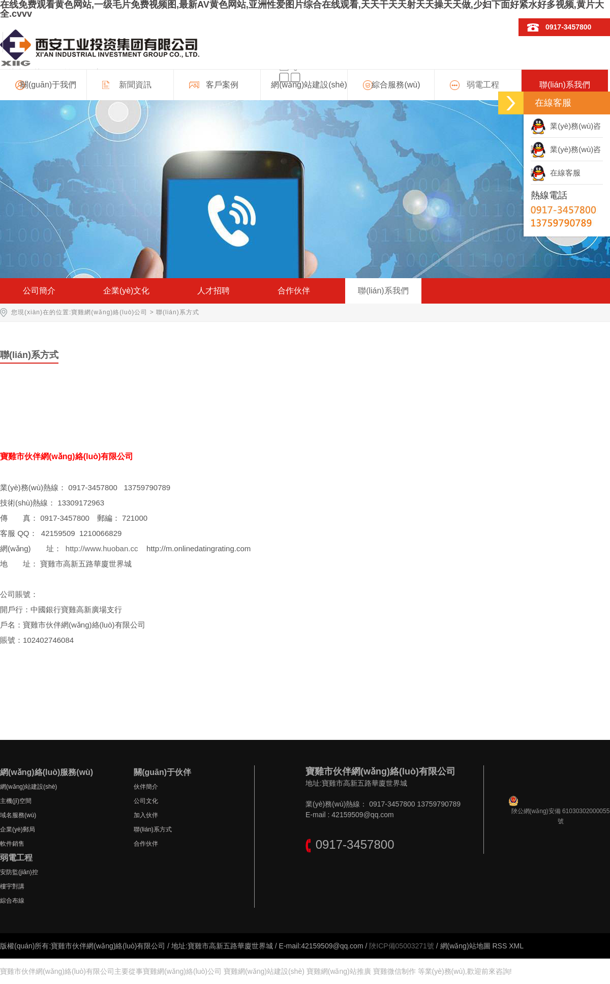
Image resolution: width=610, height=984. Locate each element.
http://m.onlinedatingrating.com (198, 548)
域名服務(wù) (18, 815)
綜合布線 (12, 900)
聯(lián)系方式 (153, 829)
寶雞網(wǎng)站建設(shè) (264, 971)
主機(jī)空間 (16, 800)
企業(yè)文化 (126, 290)
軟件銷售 (12, 843)
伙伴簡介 (146, 786)
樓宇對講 (12, 886)
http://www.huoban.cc (102, 548)
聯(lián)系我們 (564, 84)
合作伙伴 (294, 290)
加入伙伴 (146, 815)
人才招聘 (213, 290)
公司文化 (146, 800)
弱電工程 (483, 84)
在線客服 (556, 172)
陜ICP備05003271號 (401, 946)
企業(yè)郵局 (17, 829)
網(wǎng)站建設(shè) (309, 84)
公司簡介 (39, 290)
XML (516, 946)
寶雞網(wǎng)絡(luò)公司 (109, 312)
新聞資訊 (135, 84)
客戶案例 (222, 84)
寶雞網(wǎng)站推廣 (339, 971)
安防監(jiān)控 (19, 872)
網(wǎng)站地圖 (465, 946)
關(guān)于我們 (48, 84)
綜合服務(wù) (396, 84)
